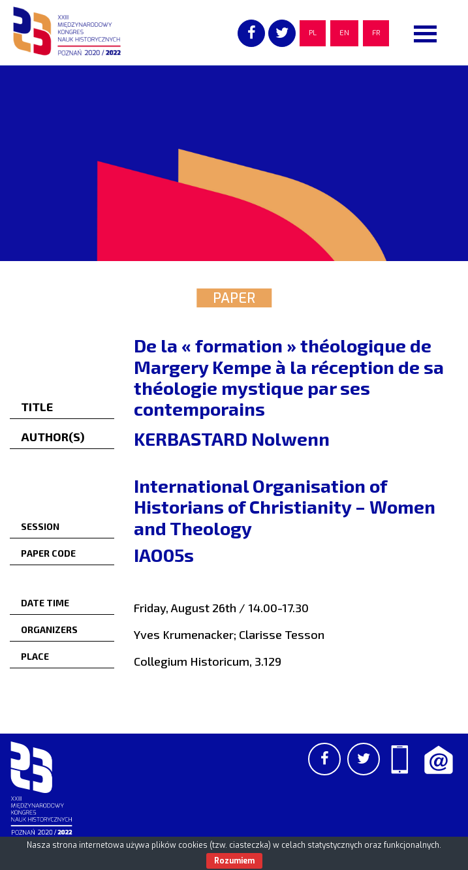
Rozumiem (234, 861)
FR (376, 33)
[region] (234, 163)
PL (313, 33)
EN (344, 33)
